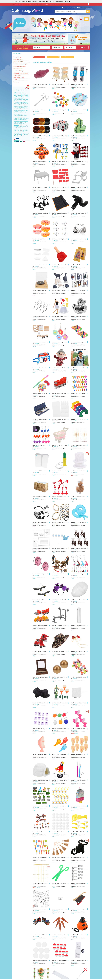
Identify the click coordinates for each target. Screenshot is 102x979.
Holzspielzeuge (17, 57)
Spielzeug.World (17, 53)
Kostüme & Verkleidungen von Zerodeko (21, 120)
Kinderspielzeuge (18, 61)
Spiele (15, 79)
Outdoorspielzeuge (18, 71)
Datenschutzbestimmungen (62, 1)
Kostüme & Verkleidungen (20, 64)
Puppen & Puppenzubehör (20, 73)
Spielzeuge (16, 82)
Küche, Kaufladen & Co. (19, 66)
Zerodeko (37, 85)
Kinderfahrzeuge (17, 59)
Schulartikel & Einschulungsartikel (18, 76)
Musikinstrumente (18, 68)
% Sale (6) (64, 56)
